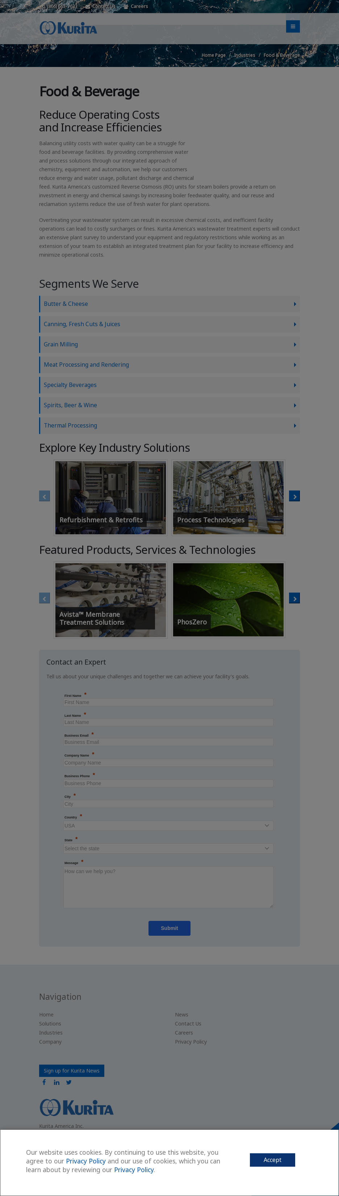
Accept (272, 1160)
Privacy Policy (86, 1161)
